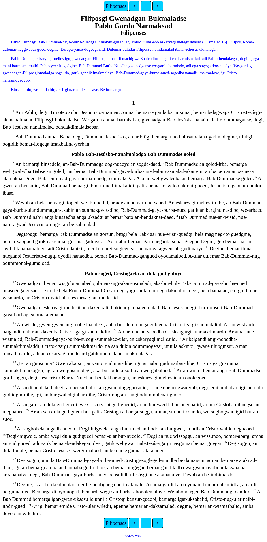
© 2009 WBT (133, 535)
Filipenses (115, 6)
